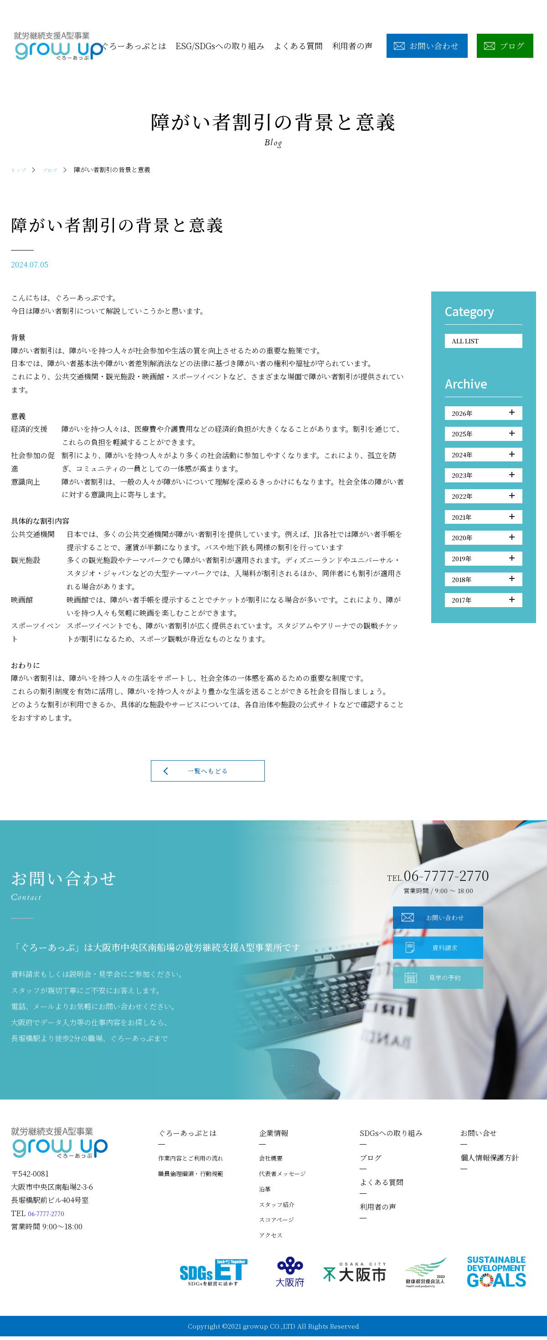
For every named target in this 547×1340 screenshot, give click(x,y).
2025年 (483, 443)
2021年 (483, 540)
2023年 (483, 491)
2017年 (483, 637)
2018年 (483, 613)
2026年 (483, 418)
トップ (20, 169)
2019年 (483, 588)
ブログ (56, 169)
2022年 (483, 516)
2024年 (483, 467)
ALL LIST (471, 342)
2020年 (483, 564)
